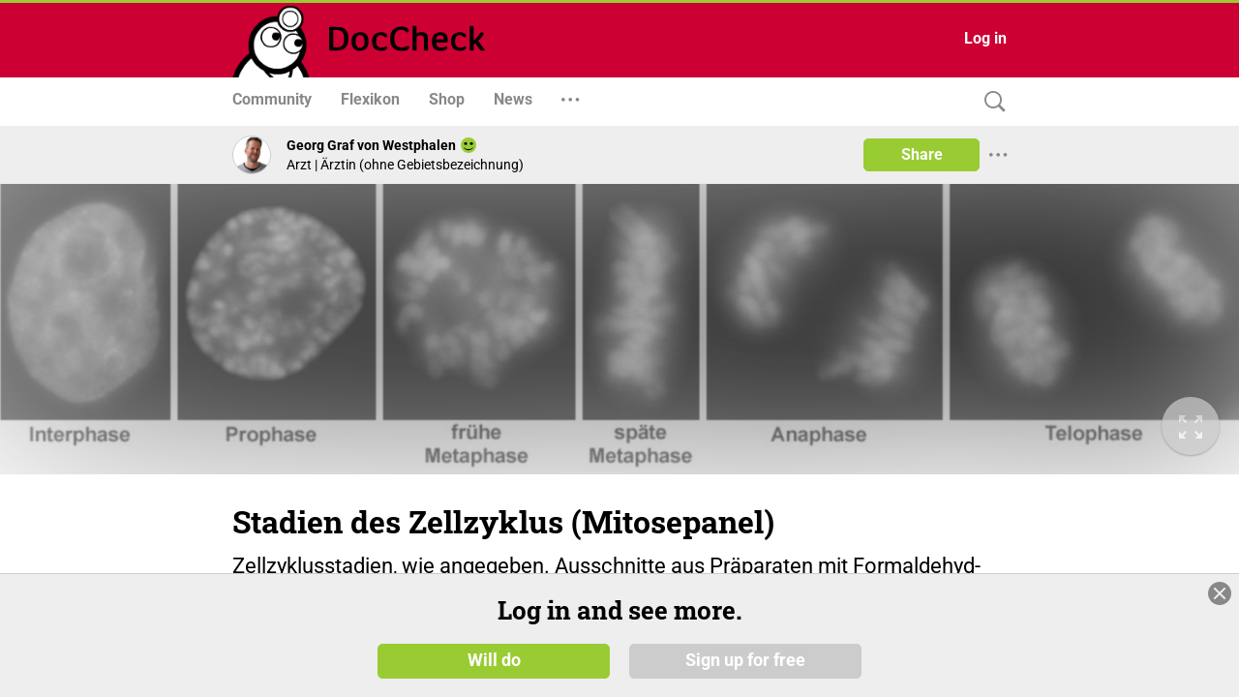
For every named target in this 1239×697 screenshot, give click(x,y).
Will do (494, 667)
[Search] (990, 102)
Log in (985, 38)
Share (922, 154)
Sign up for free (745, 667)
